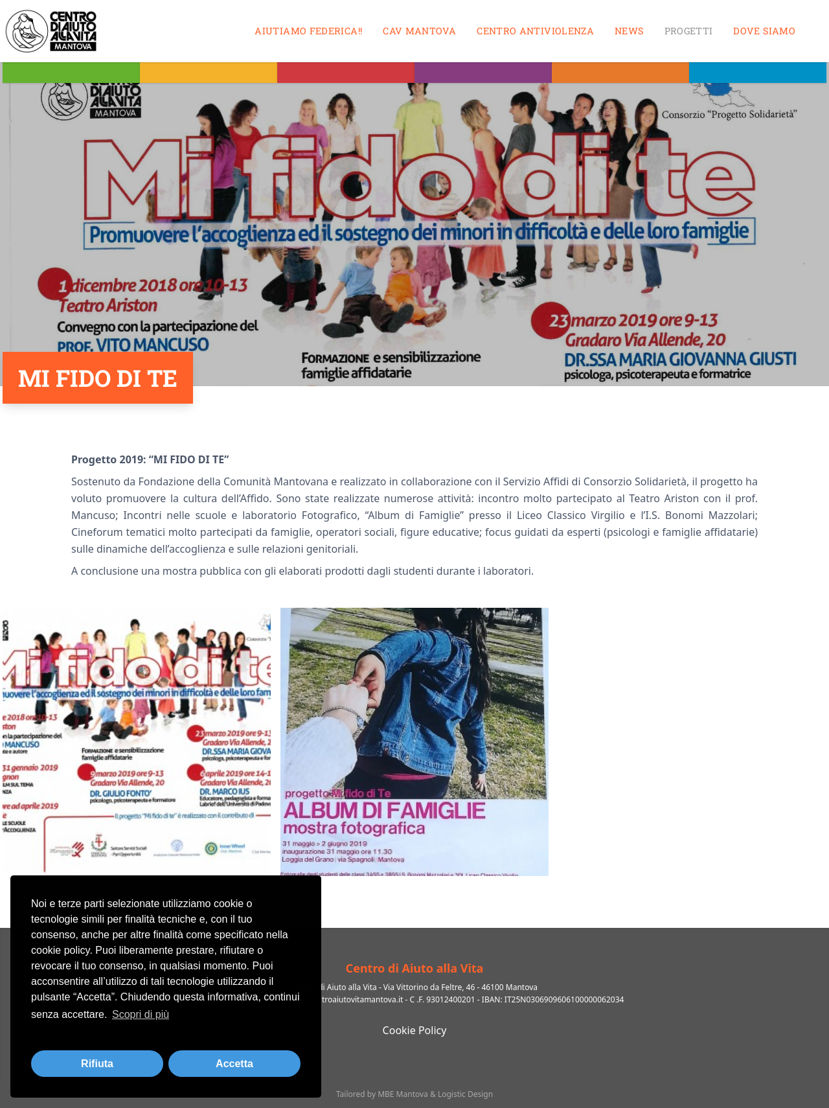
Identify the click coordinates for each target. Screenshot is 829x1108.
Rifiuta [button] (97, 1063)
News (629, 31)
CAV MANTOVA (419, 31)
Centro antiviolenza (535, 31)
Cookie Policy (415, 1030)
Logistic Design (465, 1094)
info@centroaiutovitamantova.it (345, 999)
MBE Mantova (403, 1094)
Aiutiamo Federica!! (308, 31)
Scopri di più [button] (140, 1014)
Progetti (688, 31)
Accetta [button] (234, 1063)
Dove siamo (764, 31)
